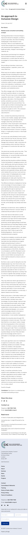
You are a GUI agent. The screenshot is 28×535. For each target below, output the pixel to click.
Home (2, 9)
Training (3, 488)
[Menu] (26, 3)
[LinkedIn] (4, 505)
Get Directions (5, 461)
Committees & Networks (8, 485)
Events (3, 476)
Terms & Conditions (6, 495)
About (3, 468)
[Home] (10, 4)
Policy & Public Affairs (7, 490)
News (2, 473)
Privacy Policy (5, 492)
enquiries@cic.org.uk (11, 410)
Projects (3, 478)
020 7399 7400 (11, 408)
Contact (3, 483)
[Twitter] (1, 505)
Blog (7, 9)
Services (3, 471)
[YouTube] (7, 505)
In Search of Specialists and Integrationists (12, 417)
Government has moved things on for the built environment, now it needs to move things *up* (14, 433)
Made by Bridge (5, 531)
